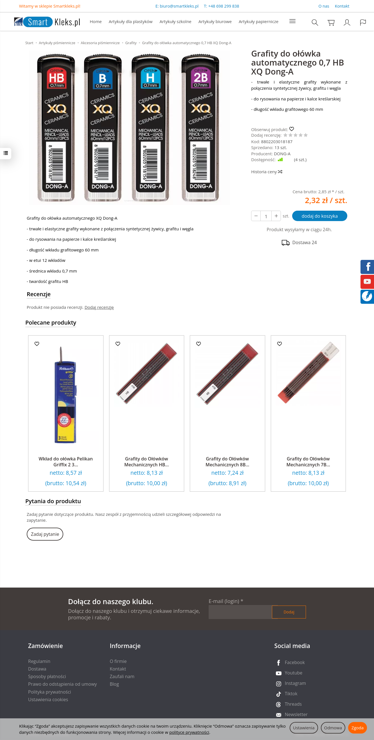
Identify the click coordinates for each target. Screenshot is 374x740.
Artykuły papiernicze (258, 21)
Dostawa (37, 669)
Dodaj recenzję (99, 307)
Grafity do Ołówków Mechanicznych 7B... (308, 462)
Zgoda (358, 727)
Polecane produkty (50, 322)
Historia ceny (266, 171)
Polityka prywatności (49, 692)
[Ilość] (266, 216)
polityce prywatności (189, 732)
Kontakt (342, 6)
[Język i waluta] (363, 22)
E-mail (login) (224, 601)
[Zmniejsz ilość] (276, 216)
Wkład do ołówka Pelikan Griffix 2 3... (66, 462)
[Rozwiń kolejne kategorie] (292, 21)
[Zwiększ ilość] (256, 216)
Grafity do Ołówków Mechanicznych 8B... (227, 462)
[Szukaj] (315, 22)
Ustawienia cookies (48, 699)
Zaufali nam (122, 676)
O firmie (118, 661)
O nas (323, 6)
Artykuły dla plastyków (131, 21)
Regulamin (39, 661)
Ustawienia (304, 727)
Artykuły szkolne (175, 21)
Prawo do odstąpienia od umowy (62, 684)
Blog (114, 684)
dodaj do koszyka (320, 216)
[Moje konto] (347, 22)
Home (96, 21)
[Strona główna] (41, 21)
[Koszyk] (331, 22)
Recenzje (39, 294)
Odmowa (333, 727)
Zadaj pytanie (45, 534)
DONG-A (282, 153)
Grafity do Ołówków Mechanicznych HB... (146, 462)
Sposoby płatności (47, 676)
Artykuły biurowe (215, 21)
